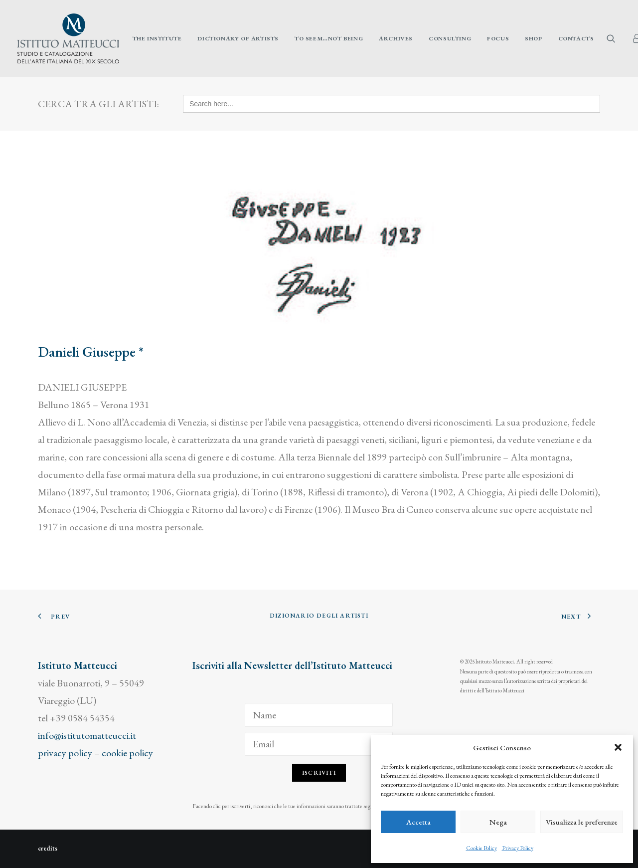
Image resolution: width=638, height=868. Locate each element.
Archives (396, 38)
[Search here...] (391, 104)
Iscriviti (319, 773)
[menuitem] (157, 38)
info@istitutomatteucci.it (87, 735)
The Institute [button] (157, 38)
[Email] (319, 744)
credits (47, 848)
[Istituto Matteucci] (68, 38)
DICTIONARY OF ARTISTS (238, 38)
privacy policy (65, 752)
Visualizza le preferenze (582, 822)
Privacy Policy (517, 848)
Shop (533, 38)
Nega (498, 822)
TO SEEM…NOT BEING (329, 38)
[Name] (319, 715)
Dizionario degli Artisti (319, 616)
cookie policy (127, 752)
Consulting (450, 38)
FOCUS (498, 38)
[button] (618, 747)
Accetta (418, 822)
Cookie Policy (481, 848)
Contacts (576, 38)
